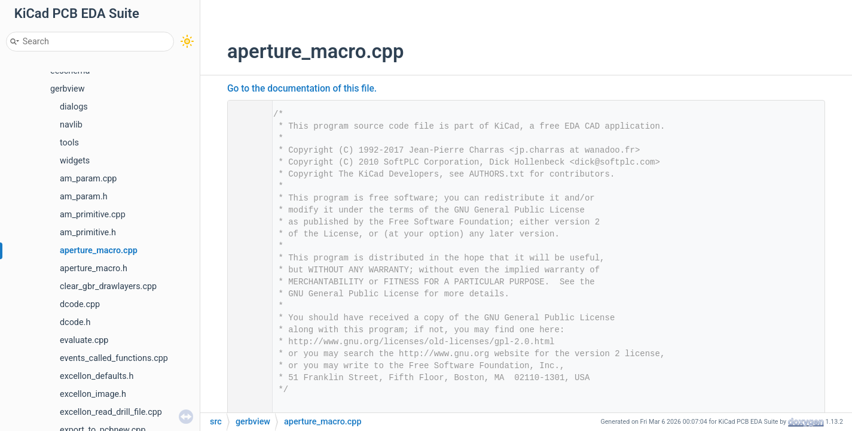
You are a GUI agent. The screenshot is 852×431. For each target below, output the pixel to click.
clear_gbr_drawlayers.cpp (108, 286)
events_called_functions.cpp (114, 358)
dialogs (74, 107)
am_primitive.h (88, 232)
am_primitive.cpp (93, 215)
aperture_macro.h (93, 268)
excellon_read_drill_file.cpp (111, 412)
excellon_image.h (93, 394)
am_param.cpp (88, 179)
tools (69, 143)
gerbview (67, 89)
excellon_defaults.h (96, 376)
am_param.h (84, 197)
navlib (71, 125)
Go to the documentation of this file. (302, 88)
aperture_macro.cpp (99, 250)
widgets (75, 161)
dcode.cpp (80, 304)
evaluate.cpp (84, 340)
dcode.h (75, 322)
